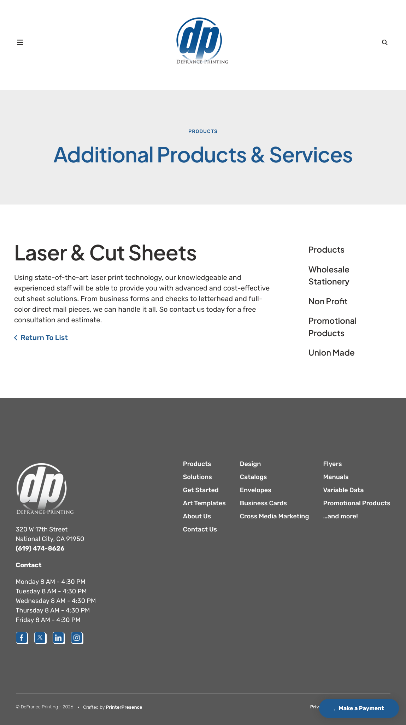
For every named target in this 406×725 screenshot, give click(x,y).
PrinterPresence (124, 707)
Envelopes (255, 490)
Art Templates (204, 503)
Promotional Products (332, 327)
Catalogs (253, 477)
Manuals (336, 477)
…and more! (340, 516)
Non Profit (328, 301)
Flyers (332, 464)
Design (250, 464)
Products (203, 131)
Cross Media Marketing (274, 516)
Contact (29, 565)
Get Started (201, 490)
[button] (20, 42)
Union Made (331, 352)
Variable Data (343, 490)
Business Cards (263, 503)
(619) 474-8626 (40, 548)
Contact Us (200, 529)
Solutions (197, 477)
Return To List (44, 337)
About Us (197, 516)
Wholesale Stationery (328, 275)
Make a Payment (356, 708)
